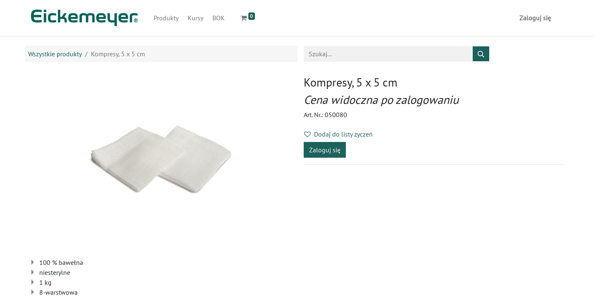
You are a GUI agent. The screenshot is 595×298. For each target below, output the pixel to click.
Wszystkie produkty (55, 54)
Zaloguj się (535, 18)
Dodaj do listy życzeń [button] (338, 134)
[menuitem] (166, 18)
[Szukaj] (481, 54)
